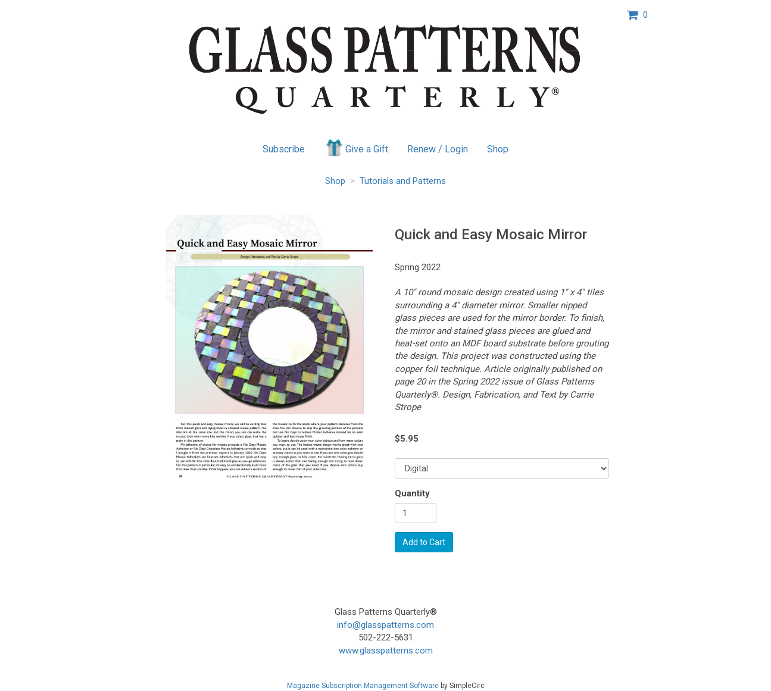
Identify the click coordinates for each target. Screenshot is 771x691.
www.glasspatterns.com (386, 650)
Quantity (412, 493)
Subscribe (284, 149)
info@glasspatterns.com (385, 625)
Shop (497, 149)
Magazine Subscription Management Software (363, 685)
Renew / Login (437, 149)
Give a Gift (356, 148)
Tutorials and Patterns (403, 181)
